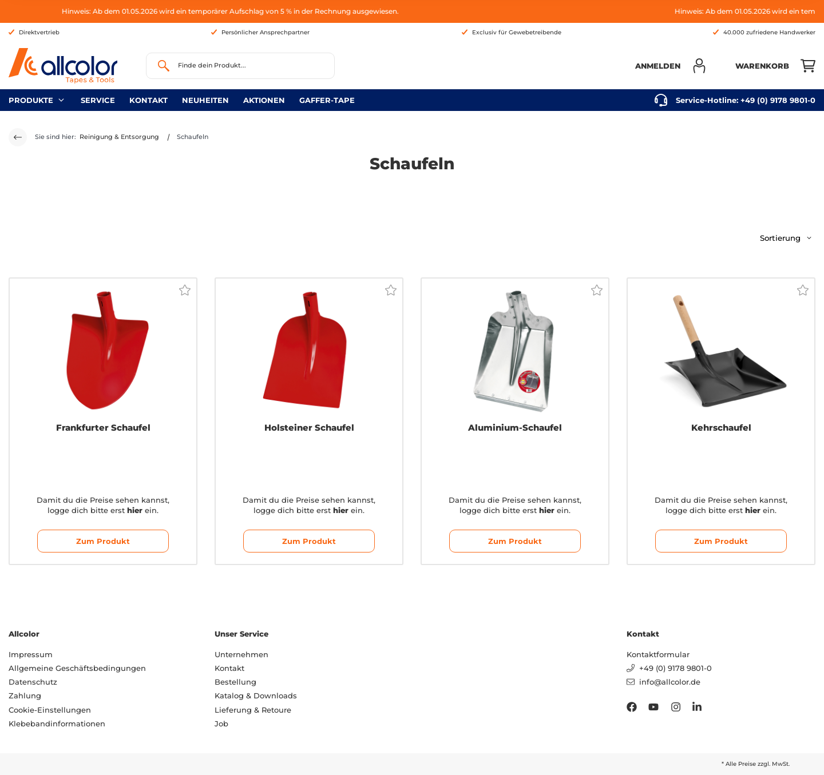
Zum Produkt (103, 541)
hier (134, 510)
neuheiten (205, 100)
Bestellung (235, 681)
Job (221, 723)
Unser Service (241, 633)
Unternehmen (241, 654)
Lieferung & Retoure (253, 709)
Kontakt (148, 100)
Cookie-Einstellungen (50, 709)
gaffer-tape (327, 100)
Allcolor (24, 633)
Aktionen (264, 100)
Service (98, 100)
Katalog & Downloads (256, 695)
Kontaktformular (658, 654)
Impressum (31, 654)
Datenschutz (33, 681)
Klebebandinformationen (57, 723)
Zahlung (25, 695)
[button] (671, 66)
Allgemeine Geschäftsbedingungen (77, 668)
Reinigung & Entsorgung (119, 137)
